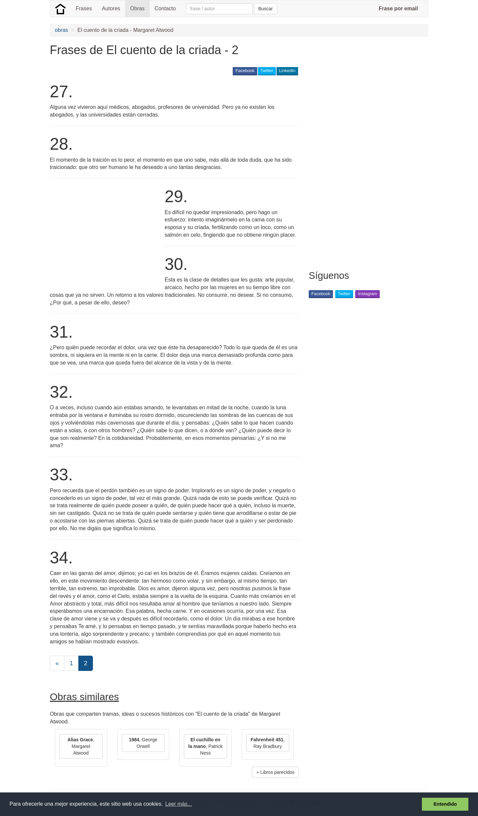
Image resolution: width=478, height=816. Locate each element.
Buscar (265, 8)
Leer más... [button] (178, 804)
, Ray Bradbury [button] (268, 743)
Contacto (165, 8)
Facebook (244, 70)
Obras (137, 8)
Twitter (267, 70)
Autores (111, 8)
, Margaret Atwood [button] (80, 746)
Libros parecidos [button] (277, 772)
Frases (84, 8)
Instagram (367, 293)
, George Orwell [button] (143, 743)
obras (61, 30)
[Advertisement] (105, 236)
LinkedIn (287, 70)
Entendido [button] (445, 804)
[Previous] (57, 663)
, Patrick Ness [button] (205, 746)
